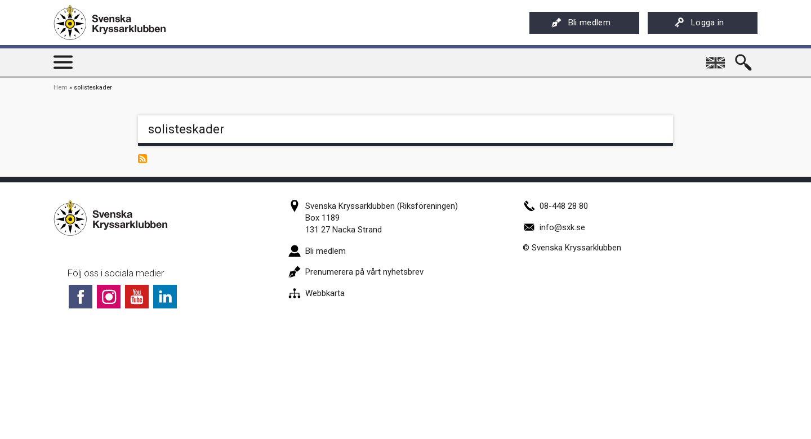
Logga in (699, 22)
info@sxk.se (554, 227)
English (716, 58)
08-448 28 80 (555, 206)
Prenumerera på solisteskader (142, 158)
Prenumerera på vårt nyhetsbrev (356, 272)
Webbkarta (316, 293)
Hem (61, 87)
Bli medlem (581, 22)
